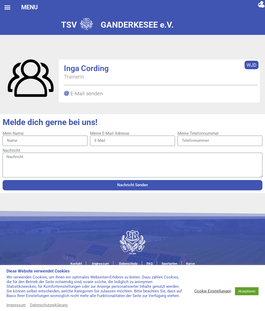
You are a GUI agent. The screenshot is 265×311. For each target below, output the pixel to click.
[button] (7, 7)
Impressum (16, 305)
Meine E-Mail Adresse (109, 133)
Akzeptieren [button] (246, 291)
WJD (251, 65)
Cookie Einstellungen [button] (212, 291)
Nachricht (11, 151)
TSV (69, 25)
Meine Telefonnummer (198, 133)
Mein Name (13, 133)
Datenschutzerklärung (49, 305)
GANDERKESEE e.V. (137, 25)
